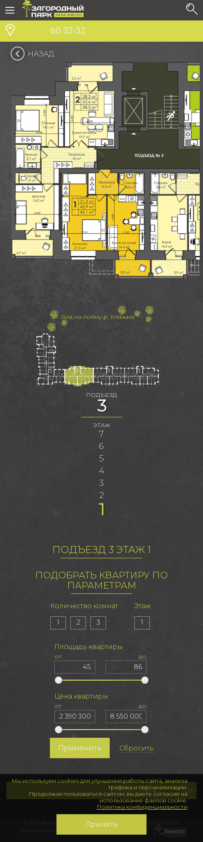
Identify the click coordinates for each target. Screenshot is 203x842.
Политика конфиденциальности (142, 807)
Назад (35, 53)
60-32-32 (54, 31)
